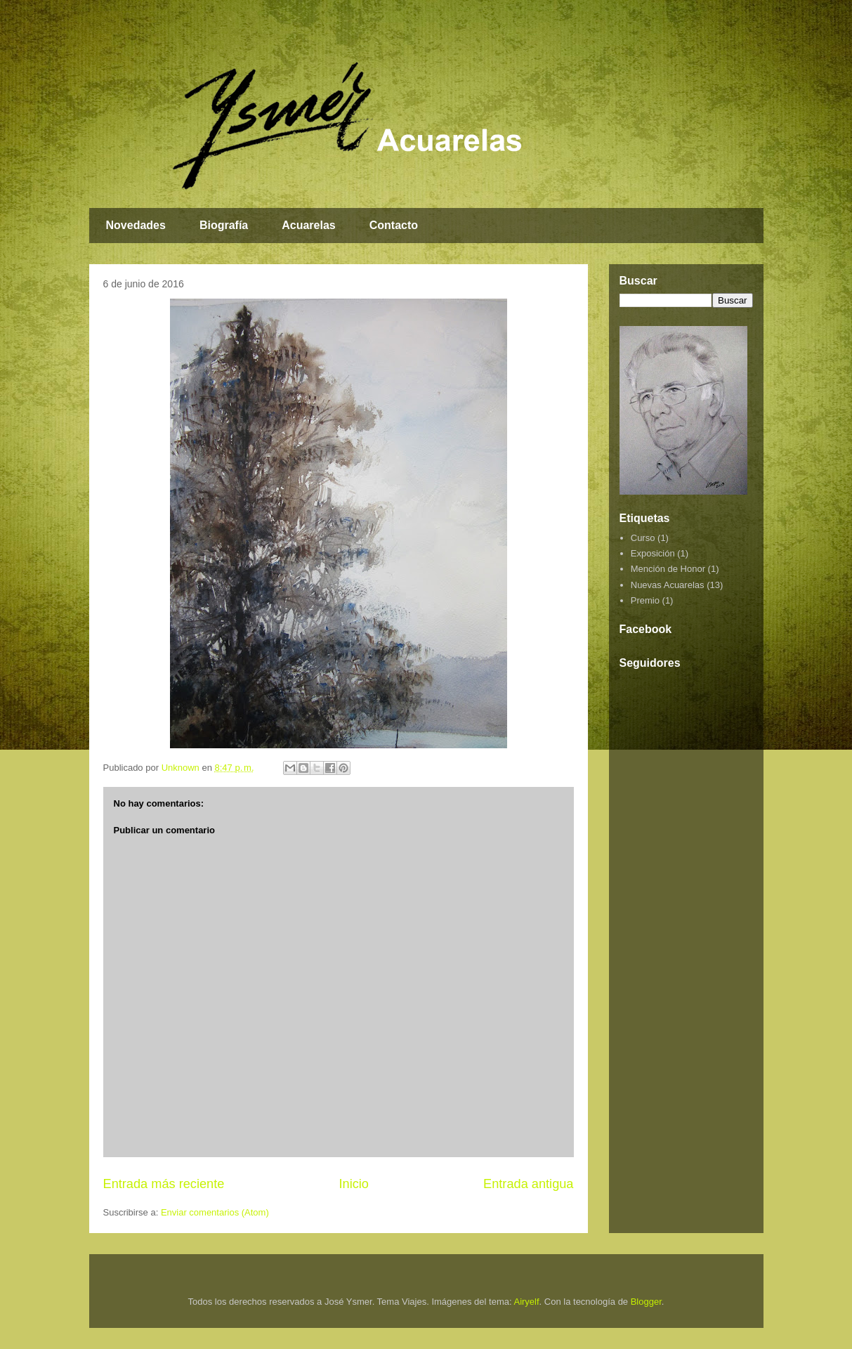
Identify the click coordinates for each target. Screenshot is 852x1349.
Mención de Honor (668, 568)
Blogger (646, 1301)
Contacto (393, 225)
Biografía (223, 225)
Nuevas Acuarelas (667, 585)
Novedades (136, 225)
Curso (643, 538)
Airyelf (526, 1301)
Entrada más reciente (164, 1184)
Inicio (353, 1184)
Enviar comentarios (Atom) (215, 1212)
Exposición (653, 553)
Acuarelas (309, 225)
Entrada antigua (528, 1184)
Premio (645, 600)
